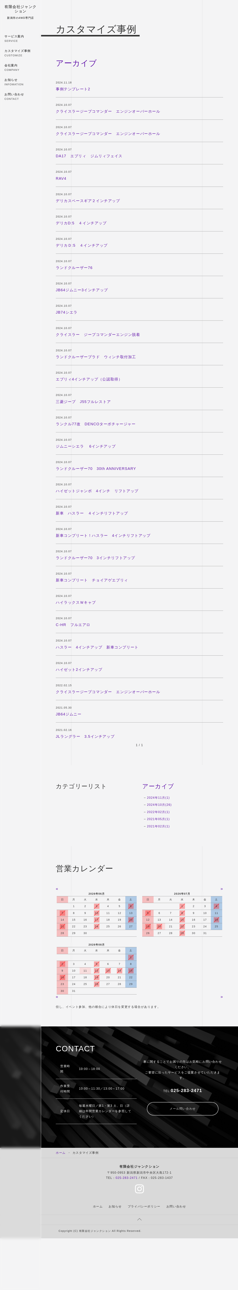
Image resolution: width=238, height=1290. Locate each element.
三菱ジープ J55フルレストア (83, 402)
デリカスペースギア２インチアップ (88, 201)
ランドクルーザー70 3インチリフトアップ (95, 558)
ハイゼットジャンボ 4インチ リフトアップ (97, 491)
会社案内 (20, 68)
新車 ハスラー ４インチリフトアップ (92, 513)
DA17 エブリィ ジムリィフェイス (89, 156)
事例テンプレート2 (73, 89)
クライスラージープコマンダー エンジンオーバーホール (108, 111)
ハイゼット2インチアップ (79, 669)
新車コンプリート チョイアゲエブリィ (92, 580)
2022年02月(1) (158, 812)
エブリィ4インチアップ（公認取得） (89, 379)
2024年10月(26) (159, 804)
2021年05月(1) (158, 819)
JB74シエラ (67, 312)
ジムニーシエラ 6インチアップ (88, 446)
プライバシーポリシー (144, 1206)
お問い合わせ (20, 97)
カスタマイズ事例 (20, 53)
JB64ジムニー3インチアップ (82, 290)
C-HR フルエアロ (73, 625)
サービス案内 (20, 39)
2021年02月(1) (158, 826)
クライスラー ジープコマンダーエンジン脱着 (98, 335)
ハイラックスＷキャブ (76, 602)
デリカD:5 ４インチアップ (81, 223)
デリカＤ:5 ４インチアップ (82, 245)
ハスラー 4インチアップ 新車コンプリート (97, 647)
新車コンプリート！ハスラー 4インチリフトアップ (103, 535)
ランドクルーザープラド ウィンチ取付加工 (96, 357)
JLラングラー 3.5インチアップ (85, 736)
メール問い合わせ (183, 1108)
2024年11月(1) (158, 797)
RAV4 (61, 178)
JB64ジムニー (68, 714)
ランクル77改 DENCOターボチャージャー (96, 424)
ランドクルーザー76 (74, 268)
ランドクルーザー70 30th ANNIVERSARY (96, 469)
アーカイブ (158, 786)
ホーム (61, 1152)
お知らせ (20, 82)
